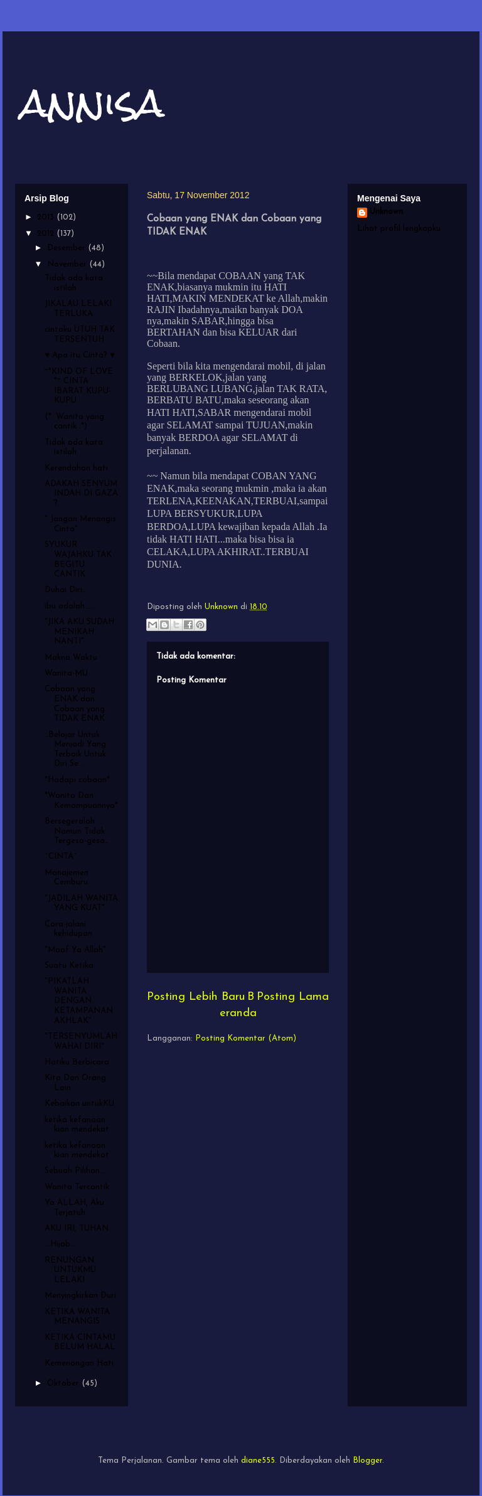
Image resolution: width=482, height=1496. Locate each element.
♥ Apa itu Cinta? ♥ (79, 355)
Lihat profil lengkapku (399, 229)
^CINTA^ (61, 856)
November (68, 264)
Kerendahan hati (76, 468)
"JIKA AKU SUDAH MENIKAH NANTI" (79, 631)
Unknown (386, 212)
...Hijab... (60, 1244)
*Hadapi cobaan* (77, 780)
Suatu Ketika (69, 966)
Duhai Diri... (66, 590)
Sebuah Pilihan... (75, 1171)
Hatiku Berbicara (77, 1062)
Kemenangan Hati (79, 1363)
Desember (67, 248)
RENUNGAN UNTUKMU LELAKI (70, 1270)
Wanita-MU (66, 673)
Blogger (367, 1460)
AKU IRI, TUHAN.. (78, 1228)
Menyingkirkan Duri (80, 1296)
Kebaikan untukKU (79, 1104)
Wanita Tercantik (77, 1187)
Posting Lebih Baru (196, 997)
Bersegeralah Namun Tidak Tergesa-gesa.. (77, 831)
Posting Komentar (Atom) (245, 1038)
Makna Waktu (71, 658)
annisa (92, 102)
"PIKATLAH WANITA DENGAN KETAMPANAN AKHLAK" (79, 1000)
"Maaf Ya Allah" (75, 950)
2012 (46, 234)
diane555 (258, 1460)
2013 (46, 217)
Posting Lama (293, 997)
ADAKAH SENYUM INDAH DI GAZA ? (81, 493)
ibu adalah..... (69, 606)
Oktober (64, 1383)
